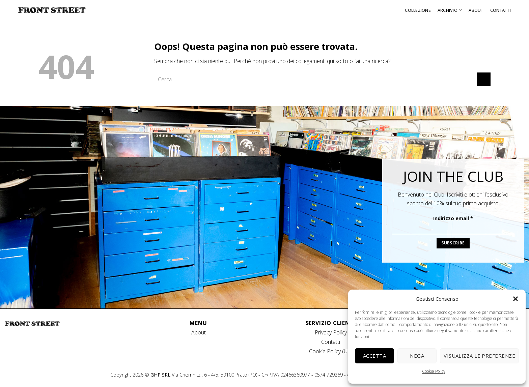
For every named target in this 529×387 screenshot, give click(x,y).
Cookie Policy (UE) (330, 351)
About (476, 10)
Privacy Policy (331, 332)
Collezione (418, 10)
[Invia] (484, 79)
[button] (515, 298)
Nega (417, 355)
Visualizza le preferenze (479, 355)
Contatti (500, 10)
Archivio (450, 10)
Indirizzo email (453, 218)
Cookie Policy (433, 371)
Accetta (374, 355)
